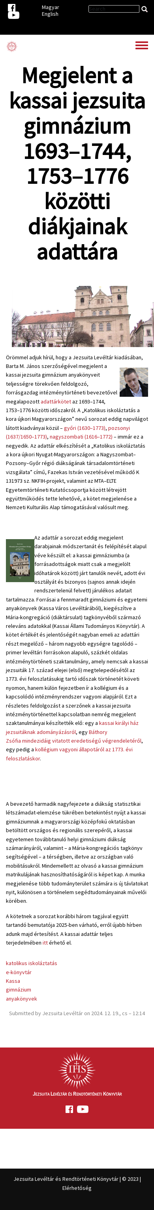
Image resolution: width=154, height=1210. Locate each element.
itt (45, 942)
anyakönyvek (21, 998)
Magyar (50, 7)
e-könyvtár (19, 972)
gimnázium (18, 989)
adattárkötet (56, 401)
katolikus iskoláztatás (31, 963)
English (50, 13)
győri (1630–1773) (84, 427)
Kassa (13, 980)
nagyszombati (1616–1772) (81, 436)
